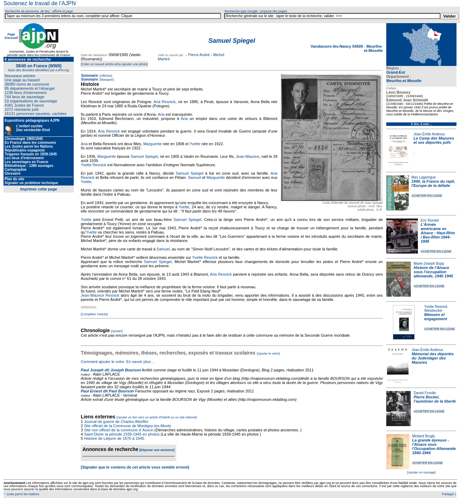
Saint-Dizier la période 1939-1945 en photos (121, 434)
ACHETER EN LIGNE (427, 195)
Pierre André (199, 55)
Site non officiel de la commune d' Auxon (118, 430)
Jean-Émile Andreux (429, 134)
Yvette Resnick (93, 165)
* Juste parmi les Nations (21, 494)
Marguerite (152, 144)
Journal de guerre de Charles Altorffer (116, 421)
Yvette (195, 144)
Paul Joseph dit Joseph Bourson (111, 370)
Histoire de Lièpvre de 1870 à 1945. (114, 438)
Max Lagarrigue (424, 177)
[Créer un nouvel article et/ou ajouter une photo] (114, 64)
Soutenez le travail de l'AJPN (40, 3)
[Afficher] (105, 76)
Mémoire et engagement (435, 316)
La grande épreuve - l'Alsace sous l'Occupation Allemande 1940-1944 (434, 446)
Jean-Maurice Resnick (100, 295)
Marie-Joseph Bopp (429, 263)
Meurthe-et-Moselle (403, 81)
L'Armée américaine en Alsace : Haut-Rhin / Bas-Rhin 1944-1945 (438, 232)
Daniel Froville (425, 393)
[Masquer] (106, 79)
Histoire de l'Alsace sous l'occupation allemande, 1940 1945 (433, 271)
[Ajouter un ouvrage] (421, 472)
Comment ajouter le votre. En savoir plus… (118, 361)
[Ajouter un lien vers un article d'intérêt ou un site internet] (156, 417)
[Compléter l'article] (94, 314)
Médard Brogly (423, 436)
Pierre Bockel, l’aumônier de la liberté (435, 399)
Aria (161, 114)
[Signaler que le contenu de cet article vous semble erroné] (135, 467)
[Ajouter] (117, 331)
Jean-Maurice (247, 156)
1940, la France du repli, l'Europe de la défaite (433, 183)
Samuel (194, 177)
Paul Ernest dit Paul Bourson (107, 391)
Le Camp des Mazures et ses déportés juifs (434, 140)
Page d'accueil (11, 36)
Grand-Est (395, 72)
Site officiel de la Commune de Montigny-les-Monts (127, 426)
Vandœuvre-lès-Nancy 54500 (337, 46)
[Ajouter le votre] (268, 353)
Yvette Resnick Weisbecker (435, 308)
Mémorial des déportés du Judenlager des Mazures (433, 358)
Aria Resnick (164, 102)
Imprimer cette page (38, 189)
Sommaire (89, 76)
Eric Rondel (430, 220)
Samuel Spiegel (144, 156)
